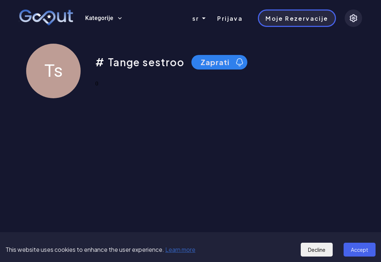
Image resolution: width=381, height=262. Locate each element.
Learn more (180, 249)
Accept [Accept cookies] (359, 249)
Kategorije (103, 18)
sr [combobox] (195, 18)
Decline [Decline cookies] (316, 249)
